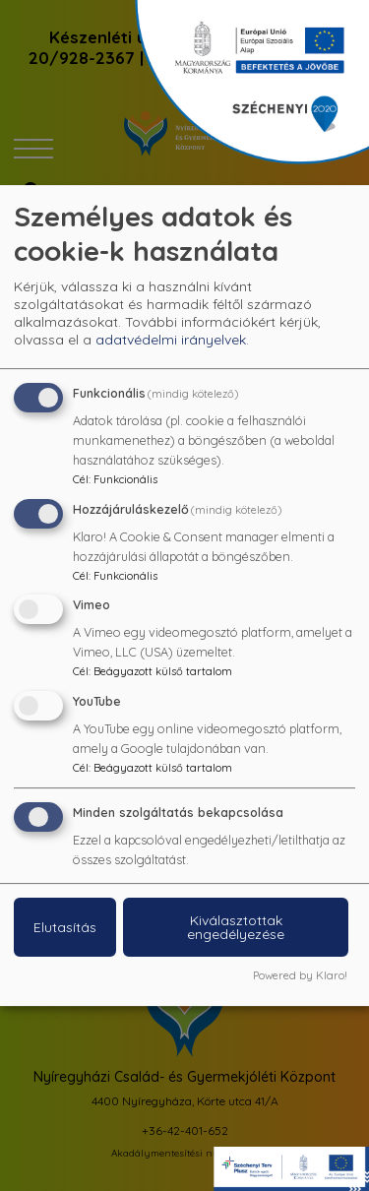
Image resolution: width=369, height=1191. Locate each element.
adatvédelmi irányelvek (170, 339)
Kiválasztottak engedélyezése (235, 927)
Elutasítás (64, 927)
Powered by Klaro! (300, 975)
